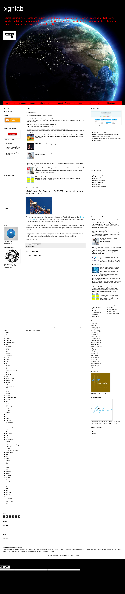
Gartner (7, 403)
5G (6, 336)
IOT (6, 416)
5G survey (8, 353)
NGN (7, 456)
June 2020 (93, 332)
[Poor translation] (7, 567)
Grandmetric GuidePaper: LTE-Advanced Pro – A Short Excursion (13, 153)
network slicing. (9, 452)
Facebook (8, 393)
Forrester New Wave (11, 397)
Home (55, 328)
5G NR (7, 344)
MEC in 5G (8, 446)
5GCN (7, 357)
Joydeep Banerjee (96, 312)
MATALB (8, 441)
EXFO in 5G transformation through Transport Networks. (49, 144)
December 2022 (95, 331)
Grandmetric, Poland (114, 313)
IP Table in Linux (96, 140)
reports (32, 103)
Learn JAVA (95, 178)
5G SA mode (9, 350)
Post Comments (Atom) (38, 330)
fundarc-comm (20, 103)
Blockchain (8, 374)
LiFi (6, 424)
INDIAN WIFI (9, 407)
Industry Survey (64, 103)
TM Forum (8, 477)
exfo (7, 389)
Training (8, 481)
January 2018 (94, 361)
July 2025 (93, 323)
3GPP (7, 333)
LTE (7, 431)
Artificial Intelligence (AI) (12, 370)
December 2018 (95, 340)
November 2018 (95, 342)
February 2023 (94, 327)
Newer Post (29, 328)
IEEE (7, 405)
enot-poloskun (65, 555)
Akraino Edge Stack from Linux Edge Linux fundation (41, 119)
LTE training (9, 433)
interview (8, 412)
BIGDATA (8, 372)
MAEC (7, 437)
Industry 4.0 (8, 410)
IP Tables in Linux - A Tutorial (42, 177)
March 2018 (94, 357)
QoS (7, 465)
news (100, 103)
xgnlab (13, 8)
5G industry (8, 340)
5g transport (9, 355)
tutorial (7, 483)
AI (6, 367)
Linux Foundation (10, 427)
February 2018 (94, 359)
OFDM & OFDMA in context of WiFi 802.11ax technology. (106, 138)
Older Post (82, 328)
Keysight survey (10, 422)
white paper (8, 492)
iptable (7, 418)
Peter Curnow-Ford (97, 310)
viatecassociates (113, 309)
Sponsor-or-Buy (96, 430)
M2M (7, 435)
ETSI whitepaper (10, 388)
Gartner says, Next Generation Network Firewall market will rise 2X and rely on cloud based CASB (59, 135)
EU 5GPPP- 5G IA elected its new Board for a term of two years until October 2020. (110, 257)
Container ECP (9, 380)
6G (6, 363)
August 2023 (94, 325)
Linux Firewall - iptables (98, 177)
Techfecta (111, 307)
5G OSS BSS (9, 346)
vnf (6, 486)
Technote (8, 473)
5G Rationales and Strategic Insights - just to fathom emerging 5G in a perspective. (47, 129)
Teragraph (8, 475)
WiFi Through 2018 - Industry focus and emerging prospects (42, 124)
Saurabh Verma (96, 314)
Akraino (7, 369)
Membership (95, 432)
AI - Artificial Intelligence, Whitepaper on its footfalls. (47, 153)
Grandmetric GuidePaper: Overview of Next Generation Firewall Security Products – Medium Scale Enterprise (13, 148)
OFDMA (8, 460)
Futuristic (8, 399)
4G (6, 334)
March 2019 (94, 334)
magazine (90, 103)
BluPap (94, 433)
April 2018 (93, 355)
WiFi (7, 496)
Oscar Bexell (95, 316)
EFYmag (8, 382)
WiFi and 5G (9, 498)
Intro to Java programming (98, 180)
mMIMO (8, 448)
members (78, 103)
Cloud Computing (10, 378)
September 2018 (95, 346)
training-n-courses (46, 103)
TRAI (7, 479)
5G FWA (8, 338)
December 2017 (95, 363)
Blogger (78, 555)
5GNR (7, 359)
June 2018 (93, 351)
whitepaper (110, 103)
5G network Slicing (10, 342)
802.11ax (8, 365)
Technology (8, 471)
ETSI (7, 384)
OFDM (7, 458)
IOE (7, 414)
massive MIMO (9, 439)
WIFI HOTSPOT (10, 500)
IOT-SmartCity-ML (96, 184)
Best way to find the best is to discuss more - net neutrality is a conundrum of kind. (109, 269)
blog (31, 246)
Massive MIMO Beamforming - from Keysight (104, 287)
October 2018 (94, 344)
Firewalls (8, 395)
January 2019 (94, 338)
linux (7, 426)
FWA (7, 401)
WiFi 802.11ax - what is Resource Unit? (102, 136)
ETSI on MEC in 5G (10, 386)
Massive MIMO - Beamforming (99, 132)
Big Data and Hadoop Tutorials (100, 175)
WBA (7, 490)
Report (7, 467)
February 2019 (94, 336)
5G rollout (8, 348)
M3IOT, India (112, 311)
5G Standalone (9, 352)
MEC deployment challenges (13, 445)
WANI (7, 488)
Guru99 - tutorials (96, 173)
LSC (7, 429)
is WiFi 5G (8, 420)
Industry (8, 408)
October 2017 (94, 365)
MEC (7, 443)
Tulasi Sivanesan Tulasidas (96, 308)
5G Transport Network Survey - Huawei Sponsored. (40, 115)
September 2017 (95, 367)
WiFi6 (7, 503)
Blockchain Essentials (97, 182)
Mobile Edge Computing (12, 450)
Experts (7, 391)
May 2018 (93, 353)
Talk (7, 469)
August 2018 (94, 348)
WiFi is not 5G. (9, 502)
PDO (7, 464)
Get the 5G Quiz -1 (10, 111)
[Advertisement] (59, 56)
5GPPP (7, 361)
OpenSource (9, 462)
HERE (35, 239)
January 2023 (94, 329)
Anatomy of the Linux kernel (99, 186)
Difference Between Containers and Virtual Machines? (105, 134)
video (7, 484)
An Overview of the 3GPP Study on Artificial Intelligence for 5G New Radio (45, 162)
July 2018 (93, 350)
